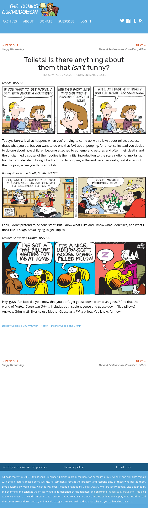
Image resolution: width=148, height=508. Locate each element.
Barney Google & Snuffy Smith (20, 325)
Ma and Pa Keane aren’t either (122, 49)
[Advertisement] (47, 347)
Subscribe (66, 21)
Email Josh (123, 467)
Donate (46, 21)
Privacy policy (74, 467)
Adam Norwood (43, 491)
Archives (10, 21)
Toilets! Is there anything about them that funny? (74, 64)
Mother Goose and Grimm (66, 325)
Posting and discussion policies (25, 467)
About (28, 21)
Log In (86, 21)
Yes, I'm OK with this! (115, 494)
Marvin (45, 325)
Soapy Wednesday (13, 49)
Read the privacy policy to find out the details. (113, 484)
